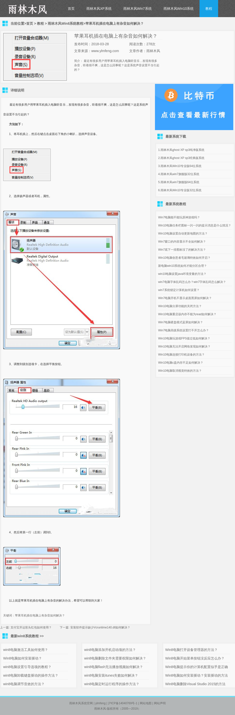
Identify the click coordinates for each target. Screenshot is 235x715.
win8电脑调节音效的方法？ (24, 684)
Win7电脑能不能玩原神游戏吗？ (179, 217)
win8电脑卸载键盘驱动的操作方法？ (30, 675)
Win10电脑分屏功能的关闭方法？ (180, 306)
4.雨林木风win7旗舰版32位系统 (178, 174)
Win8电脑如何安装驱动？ (22, 658)
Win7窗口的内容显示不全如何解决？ (182, 241)
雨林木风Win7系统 (137, 9)
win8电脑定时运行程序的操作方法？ (111, 684)
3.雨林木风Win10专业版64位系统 (179, 166)
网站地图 (146, 703)
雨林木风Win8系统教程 (65, 23)
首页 (71, 9)
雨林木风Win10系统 (179, 9)
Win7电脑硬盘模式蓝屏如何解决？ (180, 322)
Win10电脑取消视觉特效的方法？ (180, 370)
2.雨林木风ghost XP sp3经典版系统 (181, 158)
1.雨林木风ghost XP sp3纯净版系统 (181, 150)
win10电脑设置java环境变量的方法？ (182, 274)
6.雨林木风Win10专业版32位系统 (179, 190)
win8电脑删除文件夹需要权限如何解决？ (115, 658)
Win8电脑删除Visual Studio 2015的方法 (195, 684)
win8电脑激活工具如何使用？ (25, 650)
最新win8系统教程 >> (27, 636)
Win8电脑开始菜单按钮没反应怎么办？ (194, 658)
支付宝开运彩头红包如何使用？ (31, 627)
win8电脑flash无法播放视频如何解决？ (113, 667)
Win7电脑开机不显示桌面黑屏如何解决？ (185, 298)
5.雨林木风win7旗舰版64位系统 (178, 182)
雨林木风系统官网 (81, 703)
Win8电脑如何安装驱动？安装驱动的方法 (196, 675)
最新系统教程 (175, 204)
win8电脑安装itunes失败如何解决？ (111, 675)
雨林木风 (100, 708)
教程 (208, 9)
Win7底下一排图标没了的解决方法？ (182, 249)
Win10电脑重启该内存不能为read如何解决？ (187, 314)
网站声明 (160, 703)
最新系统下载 (175, 136)
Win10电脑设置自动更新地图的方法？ (183, 233)
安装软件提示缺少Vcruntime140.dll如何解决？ (100, 627)
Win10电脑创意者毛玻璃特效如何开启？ (184, 257)
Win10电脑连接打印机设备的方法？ (181, 354)
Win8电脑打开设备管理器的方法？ (191, 650)
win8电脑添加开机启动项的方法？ (110, 650)
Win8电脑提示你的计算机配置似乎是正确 (196, 667)
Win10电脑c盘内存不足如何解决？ (180, 362)
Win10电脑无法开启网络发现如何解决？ (184, 346)
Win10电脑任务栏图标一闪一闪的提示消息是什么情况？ (194, 225)
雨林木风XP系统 (99, 9)
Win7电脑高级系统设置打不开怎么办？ (183, 330)
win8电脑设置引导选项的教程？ (27, 667)
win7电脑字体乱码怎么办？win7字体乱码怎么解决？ (192, 282)
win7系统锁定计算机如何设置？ (179, 290)
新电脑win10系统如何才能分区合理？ (182, 266)
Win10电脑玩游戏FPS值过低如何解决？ (184, 338)
